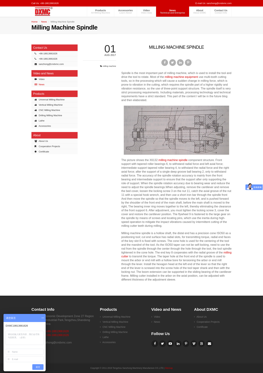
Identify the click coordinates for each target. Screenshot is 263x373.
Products (100, 11)
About (199, 11)
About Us (41, 141)
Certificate (42, 151)
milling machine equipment (181, 76)
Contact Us (220, 11)
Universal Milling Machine (50, 99)
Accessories (125, 11)
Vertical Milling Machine (49, 105)
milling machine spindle (173, 160)
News (172, 11)
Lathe (39, 120)
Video (146, 11)
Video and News (43, 73)
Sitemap (169, 368)
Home (34, 21)
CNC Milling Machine (47, 110)
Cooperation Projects (47, 146)
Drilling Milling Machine (48, 115)
